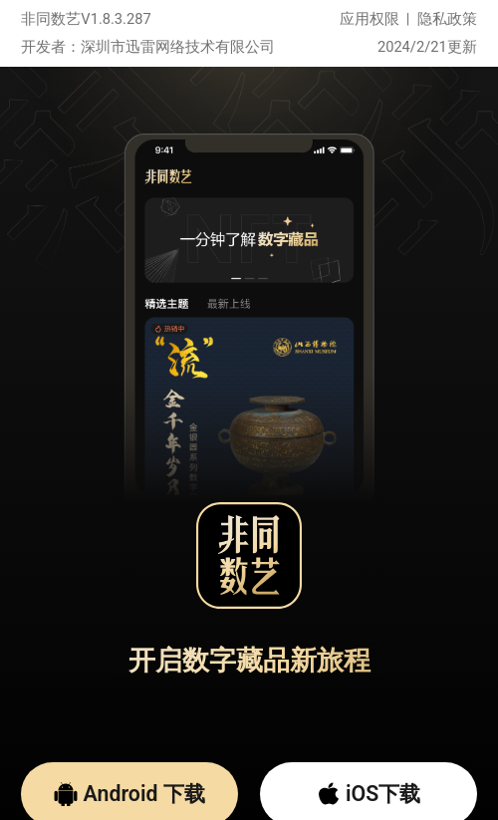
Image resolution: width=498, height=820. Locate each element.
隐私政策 (447, 19)
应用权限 (369, 19)
